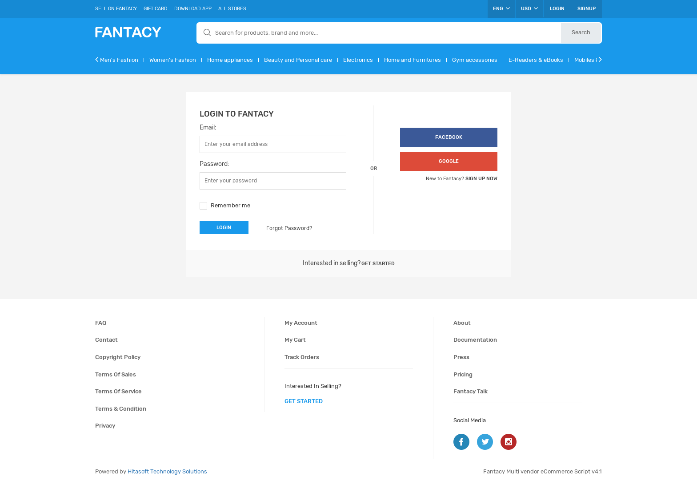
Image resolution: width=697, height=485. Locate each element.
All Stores (232, 9)
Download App (193, 9)
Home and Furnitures (412, 60)
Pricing (463, 374)
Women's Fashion (172, 60)
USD (529, 8)
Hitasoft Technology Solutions (167, 471)
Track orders (301, 357)
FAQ (100, 322)
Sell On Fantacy (116, 9)
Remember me (230, 205)
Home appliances (230, 60)
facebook (448, 137)
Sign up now (481, 179)
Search (581, 32)
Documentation (475, 339)
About (462, 322)
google (449, 161)
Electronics (358, 60)
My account (300, 322)
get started (303, 401)
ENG (501, 8)
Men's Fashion (119, 60)
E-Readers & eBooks (536, 60)
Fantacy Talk (470, 391)
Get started (378, 264)
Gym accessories (474, 60)
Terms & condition (120, 408)
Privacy (105, 425)
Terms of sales (115, 374)
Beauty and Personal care (298, 60)
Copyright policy (117, 357)
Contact (106, 339)
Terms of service (118, 391)
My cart (295, 339)
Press (461, 357)
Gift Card (156, 9)
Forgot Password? (289, 228)
